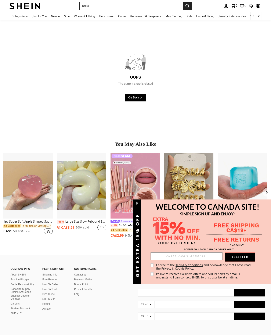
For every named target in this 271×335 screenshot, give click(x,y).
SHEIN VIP (48, 299)
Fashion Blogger (20, 279)
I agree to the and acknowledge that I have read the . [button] (204, 266)
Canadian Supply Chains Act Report (21, 290)
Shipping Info (49, 274)
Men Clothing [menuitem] (174, 16)
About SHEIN (18, 274)
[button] (131, 6)
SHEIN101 (17, 313)
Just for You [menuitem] (40, 16)
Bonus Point (81, 284)
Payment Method (83, 279)
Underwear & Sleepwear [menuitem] (145, 16)
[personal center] (225, 5)
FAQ (76, 294)
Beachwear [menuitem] (106, 16)
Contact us (80, 274)
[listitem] (28, 196)
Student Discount (20, 308)
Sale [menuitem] (67, 16)
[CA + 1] (146, 304)
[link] (234, 5)
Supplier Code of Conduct (20, 297)
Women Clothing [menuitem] (84, 16)
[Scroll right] (258, 16)
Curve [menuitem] (122, 16)
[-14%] (114, 225)
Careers (15, 303)
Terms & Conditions (189, 265)
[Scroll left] (253, 16)
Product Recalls (83, 289)
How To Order (50, 284)
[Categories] (20, 16)
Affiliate (46, 308)
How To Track (50, 289)
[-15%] (60, 222)
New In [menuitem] (55, 16)
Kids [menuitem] (189, 16)
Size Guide (48, 294)
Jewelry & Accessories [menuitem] (232, 16)
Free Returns (49, 279)
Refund (46, 303)
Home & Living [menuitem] (205, 16)
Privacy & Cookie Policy (177, 268)
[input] (187, 256)
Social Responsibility (22, 284)
